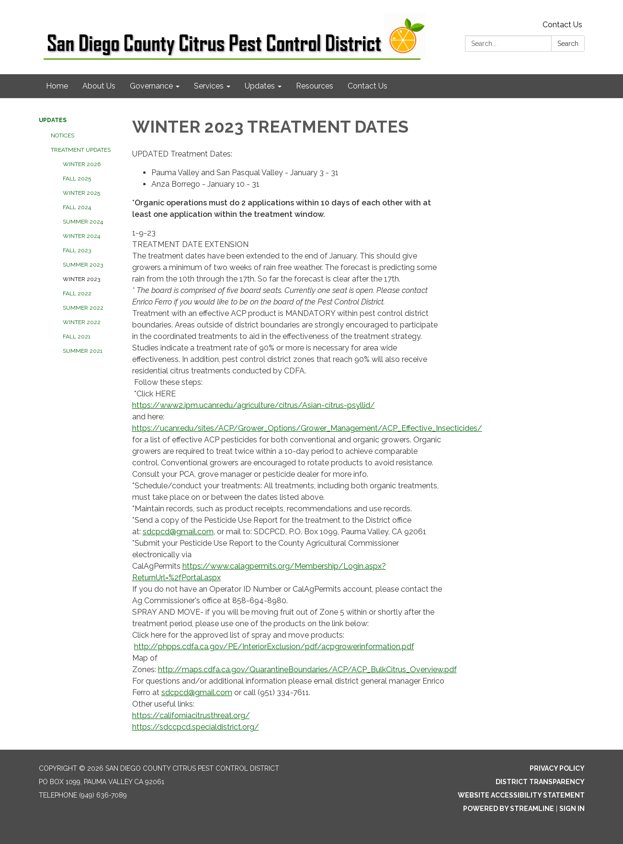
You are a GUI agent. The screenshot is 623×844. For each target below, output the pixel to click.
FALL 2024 (77, 207)
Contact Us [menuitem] (367, 85)
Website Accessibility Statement (521, 795)
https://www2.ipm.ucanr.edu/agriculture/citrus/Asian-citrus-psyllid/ (253, 405)
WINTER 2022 (82, 322)
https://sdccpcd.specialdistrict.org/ (195, 726)
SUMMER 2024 (83, 221)
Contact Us (562, 24)
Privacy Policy (557, 768)
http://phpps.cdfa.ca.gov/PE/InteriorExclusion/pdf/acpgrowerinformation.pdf (274, 646)
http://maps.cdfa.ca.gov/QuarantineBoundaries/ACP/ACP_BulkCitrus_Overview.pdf (307, 669)
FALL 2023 (77, 250)
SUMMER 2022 (83, 307)
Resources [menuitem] (314, 85)
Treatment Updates (81, 149)
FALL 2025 (77, 178)
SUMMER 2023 (83, 264)
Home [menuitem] (57, 85)
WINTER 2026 (82, 164)
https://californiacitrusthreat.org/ (191, 715)
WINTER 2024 (81, 236)
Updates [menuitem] (260, 85)
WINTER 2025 (81, 193)
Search (567, 43)
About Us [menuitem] (98, 85)
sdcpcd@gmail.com (178, 531)
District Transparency (540, 782)
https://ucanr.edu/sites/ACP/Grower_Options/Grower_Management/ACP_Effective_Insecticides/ (307, 428)
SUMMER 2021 (82, 351)
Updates (53, 120)
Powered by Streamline (508, 808)
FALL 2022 (77, 293)
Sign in (572, 808)
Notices (62, 135)
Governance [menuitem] (151, 85)
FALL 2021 (77, 336)
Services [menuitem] (209, 85)
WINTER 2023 (81, 279)
